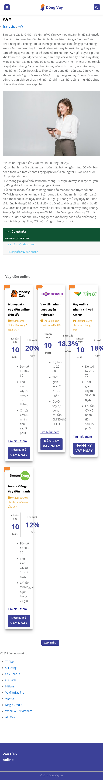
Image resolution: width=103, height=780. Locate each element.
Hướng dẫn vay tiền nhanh (23, 251)
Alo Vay (10, 717)
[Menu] (7, 7)
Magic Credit (13, 705)
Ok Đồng (11, 668)
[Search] (97, 7)
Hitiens (9, 686)
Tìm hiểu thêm (17, 441)
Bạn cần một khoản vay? (22, 244)
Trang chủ (9, 26)
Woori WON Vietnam (18, 711)
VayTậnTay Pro (15, 692)
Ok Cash (10, 680)
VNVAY (9, 699)
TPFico (9, 662)
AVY (20, 26)
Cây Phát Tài (13, 674)
